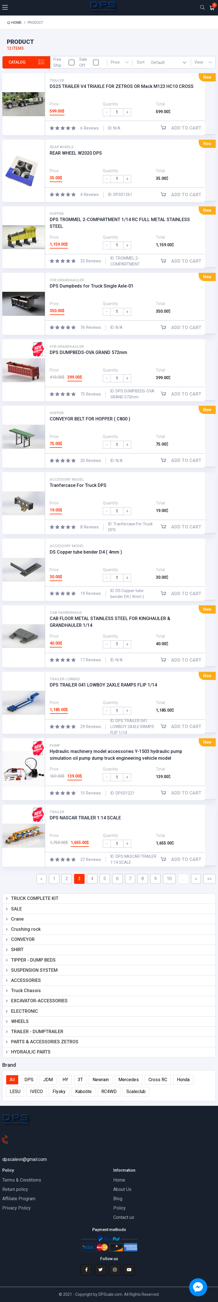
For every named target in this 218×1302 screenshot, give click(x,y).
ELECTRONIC (24, 1011)
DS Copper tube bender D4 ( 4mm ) (86, 552)
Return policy (15, 1189)
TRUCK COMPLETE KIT (34, 898)
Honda (183, 1080)
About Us (122, 1189)
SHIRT (17, 950)
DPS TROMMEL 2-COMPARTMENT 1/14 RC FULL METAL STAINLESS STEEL (120, 223)
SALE (16, 909)
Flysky (59, 1091)
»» (209, 878)
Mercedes (128, 1080)
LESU (15, 1091)
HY (65, 1080)
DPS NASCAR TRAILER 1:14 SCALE (85, 818)
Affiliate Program (18, 1198)
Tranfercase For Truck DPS (78, 485)
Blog (117, 1198)
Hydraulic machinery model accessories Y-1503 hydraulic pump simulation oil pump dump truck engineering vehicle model (116, 755)
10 (169, 878)
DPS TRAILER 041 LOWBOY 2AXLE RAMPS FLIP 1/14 (103, 685)
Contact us (123, 1217)
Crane (17, 919)
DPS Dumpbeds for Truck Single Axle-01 (91, 286)
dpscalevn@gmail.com (24, 1159)
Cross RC (157, 1080)
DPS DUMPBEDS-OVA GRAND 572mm (88, 352)
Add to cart (183, 128)
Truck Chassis (26, 990)
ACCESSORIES (26, 980)
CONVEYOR (23, 939)
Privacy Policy (16, 1208)
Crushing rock (26, 929)
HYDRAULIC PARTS (31, 1052)
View (203, 62)
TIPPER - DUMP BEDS (33, 960)
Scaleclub (136, 1091)
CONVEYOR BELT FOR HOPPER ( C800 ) (90, 419)
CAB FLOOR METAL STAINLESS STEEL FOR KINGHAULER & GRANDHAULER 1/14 (110, 622)
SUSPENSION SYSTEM (34, 970)
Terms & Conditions (21, 1180)
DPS (28, 1080)
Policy (119, 1208)
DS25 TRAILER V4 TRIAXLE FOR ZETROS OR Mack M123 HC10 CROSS (122, 86)
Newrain (101, 1080)
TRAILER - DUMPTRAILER (37, 1031)
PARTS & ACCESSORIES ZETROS (44, 1041)
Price (120, 62)
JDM (48, 1080)
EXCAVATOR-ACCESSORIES (39, 1000)
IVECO (36, 1091)
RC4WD (109, 1091)
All (12, 1080)
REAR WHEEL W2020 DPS (76, 153)
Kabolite (83, 1091)
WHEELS (20, 1021)
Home (14, 22)
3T (80, 1080)
